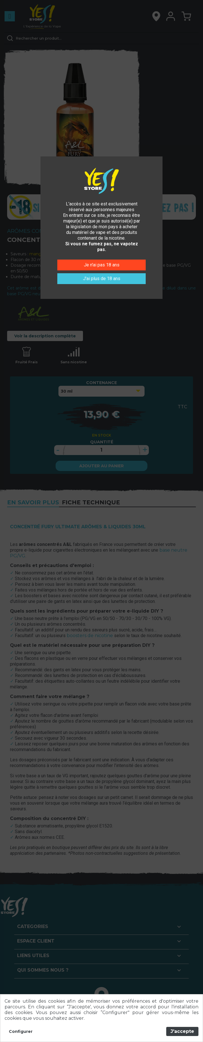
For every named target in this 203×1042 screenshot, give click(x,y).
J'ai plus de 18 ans (101, 278)
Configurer (21, 1031)
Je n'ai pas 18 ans (101, 265)
